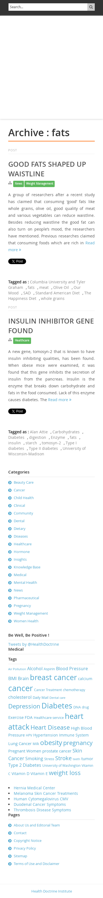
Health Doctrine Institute (51, 891)
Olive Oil (61, 287)
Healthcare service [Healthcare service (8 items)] (49, 717)
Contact (20, 832)
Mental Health (25, 582)
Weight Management (39, 183)
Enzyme (58, 437)
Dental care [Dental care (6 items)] (57, 698)
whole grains (53, 298)
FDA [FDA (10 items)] (29, 717)
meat (44, 287)
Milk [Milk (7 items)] (36, 744)
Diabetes (16, 437)
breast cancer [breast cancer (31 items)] (53, 677)
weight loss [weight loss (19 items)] (65, 773)
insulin (14, 442)
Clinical (19, 505)
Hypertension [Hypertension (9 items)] (45, 735)
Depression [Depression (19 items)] (24, 706)
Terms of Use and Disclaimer (36, 863)
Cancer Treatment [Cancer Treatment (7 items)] (48, 690)
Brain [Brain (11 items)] (23, 678)
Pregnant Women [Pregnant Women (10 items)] (24, 751)
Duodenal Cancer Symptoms (40, 804)
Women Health (26, 620)
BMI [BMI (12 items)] (12, 678)
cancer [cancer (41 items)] (20, 688)
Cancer (19, 490)
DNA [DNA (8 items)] (77, 707)
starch (31, 442)
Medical (20, 574)
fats (31, 287)
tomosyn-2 (51, 442)
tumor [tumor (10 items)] (87, 758)
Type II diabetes (43, 448)
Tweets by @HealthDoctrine (33, 644)
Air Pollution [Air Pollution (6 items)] (17, 669)
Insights (20, 559)
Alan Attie (39, 431)
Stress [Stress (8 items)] (49, 758)
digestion (37, 437)
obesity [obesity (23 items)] (51, 742)
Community (23, 513)
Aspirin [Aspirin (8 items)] (49, 668)
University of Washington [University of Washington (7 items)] (61, 765)
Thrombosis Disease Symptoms (42, 809)
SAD (27, 292)
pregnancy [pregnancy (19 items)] (78, 743)
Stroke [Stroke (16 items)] (63, 758)
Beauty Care (24, 482)
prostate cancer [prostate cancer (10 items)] (56, 751)
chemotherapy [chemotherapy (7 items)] (74, 690)
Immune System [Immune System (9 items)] (74, 735)
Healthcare (22, 340)
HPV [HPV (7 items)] (29, 735)
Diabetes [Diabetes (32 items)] (56, 706)
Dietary (20, 528)
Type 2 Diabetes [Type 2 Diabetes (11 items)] (24, 765)
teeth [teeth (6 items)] (76, 759)
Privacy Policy (25, 848)
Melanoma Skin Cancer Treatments (46, 793)
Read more (59, 399)
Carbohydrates (66, 431)
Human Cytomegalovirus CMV (41, 798)
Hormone (22, 551)
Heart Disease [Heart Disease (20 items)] (50, 727)
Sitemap (20, 855)
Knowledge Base (27, 567)
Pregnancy (22, 605)
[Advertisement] (51, 67)
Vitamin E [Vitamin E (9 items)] (39, 773)
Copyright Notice (27, 840)
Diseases (21, 536)
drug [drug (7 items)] (85, 707)
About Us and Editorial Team (37, 825)
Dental (19, 520)
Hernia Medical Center (34, 787)
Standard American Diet (57, 292)
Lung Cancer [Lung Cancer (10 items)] (20, 743)
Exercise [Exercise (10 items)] (16, 717)
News (18, 183)
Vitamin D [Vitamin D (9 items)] (20, 773)
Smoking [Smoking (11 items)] (34, 758)
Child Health (24, 497)
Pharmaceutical (26, 597)
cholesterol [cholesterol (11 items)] (20, 697)
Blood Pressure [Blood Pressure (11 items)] (72, 669)
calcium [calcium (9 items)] (85, 678)
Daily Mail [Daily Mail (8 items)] (40, 697)
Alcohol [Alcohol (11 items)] (35, 669)
